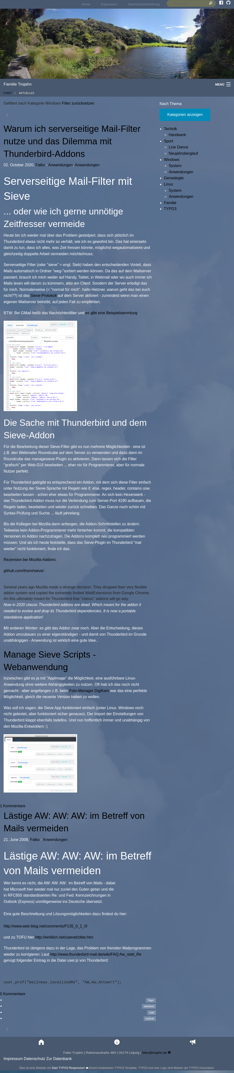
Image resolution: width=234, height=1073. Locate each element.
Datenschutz (34, 1059)
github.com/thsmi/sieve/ (24, 571)
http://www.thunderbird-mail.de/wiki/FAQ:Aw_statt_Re (95, 954)
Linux (168, 184)
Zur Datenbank (59, 1059)
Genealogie (174, 178)
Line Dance (178, 147)
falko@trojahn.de (154, 1052)
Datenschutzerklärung (144, 4)
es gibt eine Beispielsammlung (111, 313)
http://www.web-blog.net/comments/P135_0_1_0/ (45, 926)
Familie (170, 203)
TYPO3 (170, 209)
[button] (41, 1042)
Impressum (109, 4)
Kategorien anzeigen (185, 115)
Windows (172, 160)
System (175, 166)
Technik (170, 129)
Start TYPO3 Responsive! (68, 1068)
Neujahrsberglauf (183, 153)
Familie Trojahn (18, 84)
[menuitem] (86, 4)
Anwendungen (60, 165)
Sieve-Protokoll (44, 295)
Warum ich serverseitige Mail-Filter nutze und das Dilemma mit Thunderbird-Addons (72, 141)
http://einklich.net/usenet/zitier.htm (64, 937)
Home (85, 4)
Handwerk (177, 135)
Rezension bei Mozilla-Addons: (30, 560)
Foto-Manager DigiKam (89, 691)
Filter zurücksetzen (77, 103)
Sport (168, 141)
